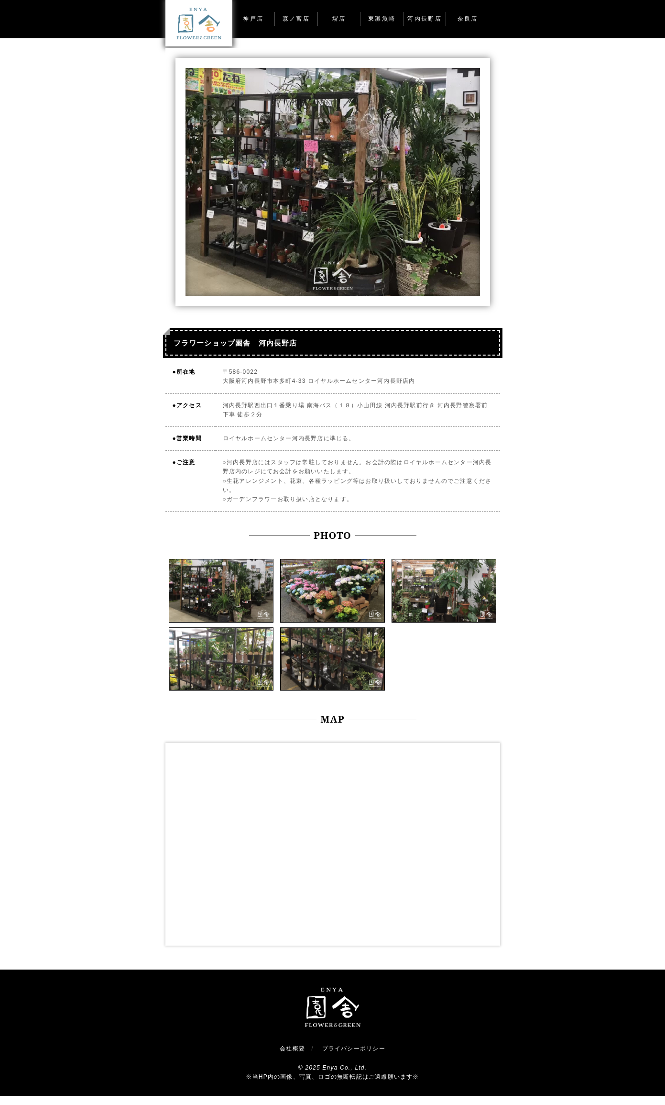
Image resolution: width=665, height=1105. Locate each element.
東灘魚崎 (382, 18)
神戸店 (253, 18)
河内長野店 (424, 18)
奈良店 (468, 18)
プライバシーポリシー (353, 1048)
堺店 (339, 18)
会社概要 (292, 1048)
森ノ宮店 (296, 18)
